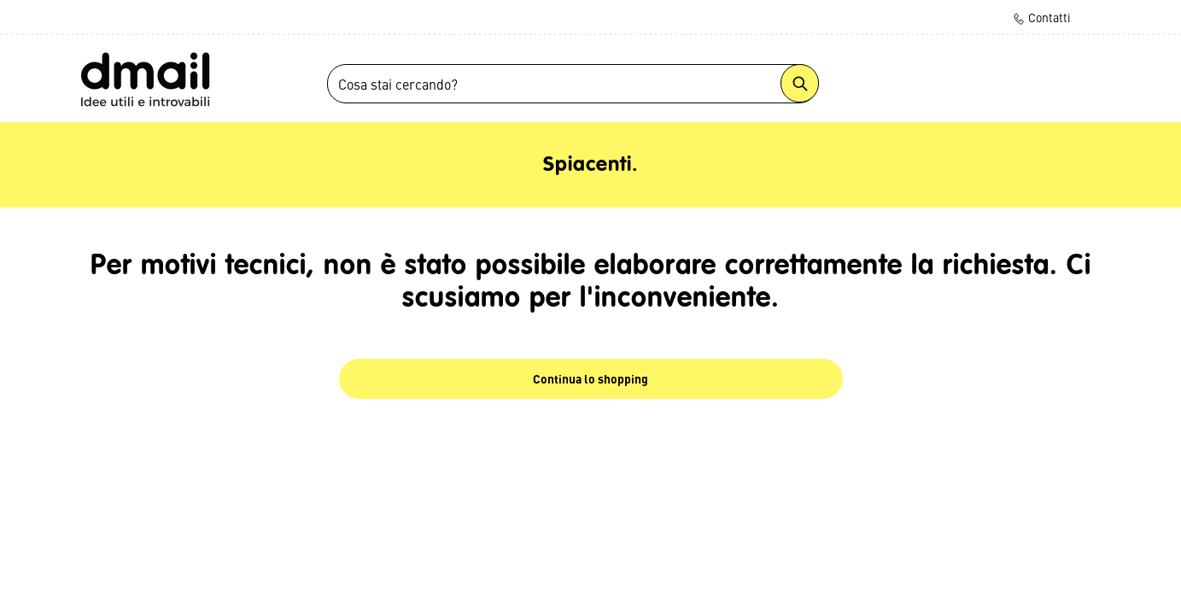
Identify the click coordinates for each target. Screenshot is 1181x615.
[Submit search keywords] (800, 83)
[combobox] (573, 83)
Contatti (1041, 17)
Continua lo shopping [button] (590, 378)
